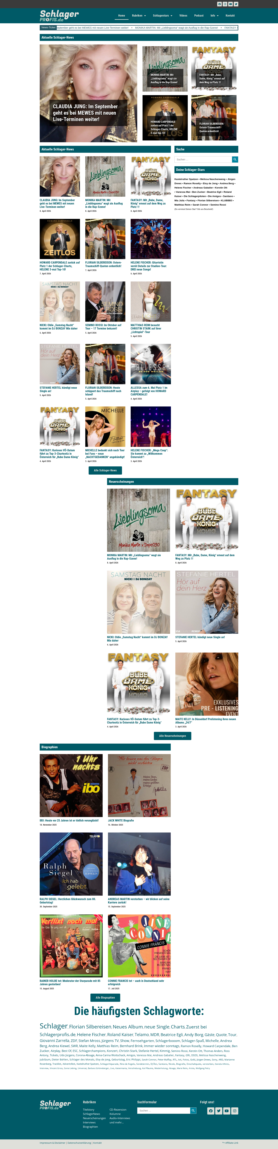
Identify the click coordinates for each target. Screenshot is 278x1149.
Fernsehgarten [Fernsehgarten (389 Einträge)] (142, 1040)
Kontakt (230, 15)
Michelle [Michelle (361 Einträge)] (212, 1040)
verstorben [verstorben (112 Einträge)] (208, 1063)
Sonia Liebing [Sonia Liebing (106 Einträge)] (70, 1068)
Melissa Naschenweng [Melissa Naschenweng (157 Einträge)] (212, 1055)
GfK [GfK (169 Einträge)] (188, 1055)
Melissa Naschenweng (212, 179)
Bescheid (208, 209)
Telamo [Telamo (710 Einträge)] (142, 1034)
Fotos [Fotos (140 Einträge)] (186, 1059)
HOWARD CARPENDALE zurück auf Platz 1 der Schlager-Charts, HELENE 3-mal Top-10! (60, 266)
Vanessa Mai (183, 192)
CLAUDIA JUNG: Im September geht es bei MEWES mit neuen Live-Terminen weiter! (96, 27)
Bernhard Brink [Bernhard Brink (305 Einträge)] (131, 1046)
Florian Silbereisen (208, 200)
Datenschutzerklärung (79, 1142)
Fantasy (191, 200)
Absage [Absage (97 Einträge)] (172, 1068)
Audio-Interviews (120, 1118)
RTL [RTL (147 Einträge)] (175, 1059)
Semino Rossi (218, 204)
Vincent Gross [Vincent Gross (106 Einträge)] (56, 1068)
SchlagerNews (91, 1114)
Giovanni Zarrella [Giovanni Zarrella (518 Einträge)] (54, 1040)
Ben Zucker (198, 192)
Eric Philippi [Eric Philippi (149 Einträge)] (133, 1059)
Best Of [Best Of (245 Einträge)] (66, 1051)
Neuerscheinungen (94, 1118)
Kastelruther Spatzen (186, 179)
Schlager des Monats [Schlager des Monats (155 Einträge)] (82, 1059)
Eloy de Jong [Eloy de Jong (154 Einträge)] (103, 1059)
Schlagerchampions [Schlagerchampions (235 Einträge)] (92, 1051)
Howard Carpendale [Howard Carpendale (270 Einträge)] (216, 1046)
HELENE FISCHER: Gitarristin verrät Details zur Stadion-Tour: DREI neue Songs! (149, 266)
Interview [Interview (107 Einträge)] (44, 1068)
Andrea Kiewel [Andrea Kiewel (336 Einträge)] (59, 1046)
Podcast (199, 15)
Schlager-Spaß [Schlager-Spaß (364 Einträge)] (193, 1040)
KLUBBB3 (226, 200)
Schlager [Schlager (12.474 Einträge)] (54, 1026)
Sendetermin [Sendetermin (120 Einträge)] (142, 1063)
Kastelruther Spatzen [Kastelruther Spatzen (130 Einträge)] (88, 1063)
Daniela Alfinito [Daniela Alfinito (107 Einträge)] (222, 1064)
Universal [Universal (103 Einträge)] (82, 1068)
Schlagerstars (162, 15)
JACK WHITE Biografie (121, 820)
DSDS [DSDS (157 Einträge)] (194, 1055)
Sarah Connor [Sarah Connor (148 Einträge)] (149, 1059)
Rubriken (139, 15)
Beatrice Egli (214, 192)
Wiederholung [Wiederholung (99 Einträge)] (161, 1068)
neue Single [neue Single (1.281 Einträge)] (156, 1026)
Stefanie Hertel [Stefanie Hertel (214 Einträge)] (148, 1051)
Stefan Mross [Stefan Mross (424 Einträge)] (89, 1040)
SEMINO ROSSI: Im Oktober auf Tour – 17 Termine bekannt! (103, 326)
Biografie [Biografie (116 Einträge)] (180, 1063)
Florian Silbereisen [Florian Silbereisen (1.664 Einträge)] (90, 1026)
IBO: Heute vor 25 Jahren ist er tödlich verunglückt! (69, 820)
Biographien (90, 1126)
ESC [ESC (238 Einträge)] (75, 1051)
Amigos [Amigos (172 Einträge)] (131, 1055)
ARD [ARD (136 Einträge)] (221, 1059)
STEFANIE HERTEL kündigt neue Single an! (200, 637)
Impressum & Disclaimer (52, 1142)
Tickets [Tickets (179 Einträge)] (54, 1055)
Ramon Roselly (192, 183)
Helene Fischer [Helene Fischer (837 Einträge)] (91, 1034)
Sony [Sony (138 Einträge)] (214, 1059)
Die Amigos (214, 196)
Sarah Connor (200, 204)
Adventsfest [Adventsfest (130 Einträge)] (69, 1063)
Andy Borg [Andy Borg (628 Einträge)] (193, 1034)
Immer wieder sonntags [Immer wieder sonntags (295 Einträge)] (161, 1046)
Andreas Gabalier (203, 187)
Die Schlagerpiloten (195, 196)
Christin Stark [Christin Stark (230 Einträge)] (128, 1051)
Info (215, 15)
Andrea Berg (227, 183)
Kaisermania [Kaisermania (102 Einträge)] (121, 1068)
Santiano (228, 196)
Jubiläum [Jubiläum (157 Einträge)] (45, 1059)
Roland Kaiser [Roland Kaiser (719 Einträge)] (120, 1034)
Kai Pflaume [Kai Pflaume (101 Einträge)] (147, 1068)
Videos (183, 15)
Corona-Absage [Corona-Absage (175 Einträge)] (85, 1055)
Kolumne (115, 1114)
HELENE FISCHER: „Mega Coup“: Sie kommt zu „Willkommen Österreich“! (149, 454)
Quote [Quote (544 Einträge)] (221, 1034)
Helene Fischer (182, 187)
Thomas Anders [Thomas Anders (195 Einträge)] (213, 1051)
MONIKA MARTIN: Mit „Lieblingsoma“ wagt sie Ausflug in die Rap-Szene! (192, 27)
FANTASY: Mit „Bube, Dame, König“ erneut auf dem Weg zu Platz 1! (212, 78)
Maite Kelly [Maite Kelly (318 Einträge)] (87, 1046)
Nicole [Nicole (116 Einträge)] (172, 1063)
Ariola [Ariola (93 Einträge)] (191, 1068)
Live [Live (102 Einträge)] (112, 1068)
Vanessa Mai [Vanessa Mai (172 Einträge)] (144, 1055)
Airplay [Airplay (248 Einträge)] (55, 1051)
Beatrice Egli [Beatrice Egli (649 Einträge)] (172, 1034)
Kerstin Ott (221, 187)
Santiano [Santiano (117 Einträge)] (163, 1063)
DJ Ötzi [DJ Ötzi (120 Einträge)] (154, 1063)
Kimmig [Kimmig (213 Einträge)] (165, 1051)
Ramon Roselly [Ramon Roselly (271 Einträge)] (191, 1046)
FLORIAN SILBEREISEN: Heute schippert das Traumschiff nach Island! (103, 391)
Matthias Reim (182, 204)
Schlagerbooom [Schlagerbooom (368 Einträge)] (167, 1040)
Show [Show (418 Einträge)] (124, 1040)
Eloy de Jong (210, 183)
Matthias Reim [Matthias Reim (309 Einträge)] (107, 1046)
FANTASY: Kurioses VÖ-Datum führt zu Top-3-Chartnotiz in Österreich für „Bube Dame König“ (59, 454)
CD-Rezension (118, 1109)
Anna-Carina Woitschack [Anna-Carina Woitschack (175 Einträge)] (110, 1055)
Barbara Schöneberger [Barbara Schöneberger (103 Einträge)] (98, 1068)
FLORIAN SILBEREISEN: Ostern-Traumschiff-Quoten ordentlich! (211, 127)
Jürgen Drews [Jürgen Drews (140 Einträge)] (203, 1059)
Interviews (89, 1122)
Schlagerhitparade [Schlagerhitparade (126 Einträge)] (109, 1063)
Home (121, 15)
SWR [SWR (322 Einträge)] (74, 1046)
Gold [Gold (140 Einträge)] (192, 1059)
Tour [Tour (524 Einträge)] (232, 1034)
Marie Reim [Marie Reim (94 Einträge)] (182, 1068)
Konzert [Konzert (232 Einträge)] (112, 1051)
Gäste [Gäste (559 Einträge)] (210, 1034)
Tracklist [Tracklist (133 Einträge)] (56, 1063)
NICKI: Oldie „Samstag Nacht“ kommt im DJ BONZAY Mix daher (58, 326)
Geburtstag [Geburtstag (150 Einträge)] (118, 1059)
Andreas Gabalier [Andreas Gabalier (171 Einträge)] (163, 1055)
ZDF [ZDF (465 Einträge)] (74, 1040)
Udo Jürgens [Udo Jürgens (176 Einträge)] (67, 1055)
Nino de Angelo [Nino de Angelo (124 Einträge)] (127, 1063)
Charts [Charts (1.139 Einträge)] (178, 1027)
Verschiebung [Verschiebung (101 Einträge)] (134, 1068)
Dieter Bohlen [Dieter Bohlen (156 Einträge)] (60, 1059)
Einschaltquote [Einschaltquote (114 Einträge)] (194, 1063)
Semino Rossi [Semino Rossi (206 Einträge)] (179, 1051)
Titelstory (88, 1109)
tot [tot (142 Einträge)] (179, 1059)
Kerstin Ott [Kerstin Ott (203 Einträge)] (195, 1051)
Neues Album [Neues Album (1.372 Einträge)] (128, 1026)
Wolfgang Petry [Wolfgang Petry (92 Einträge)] (203, 1068)
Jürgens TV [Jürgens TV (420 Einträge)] (110, 1040)
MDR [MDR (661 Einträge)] (154, 1034)
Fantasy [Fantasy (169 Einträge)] (179, 1055)
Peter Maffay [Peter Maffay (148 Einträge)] (164, 1059)
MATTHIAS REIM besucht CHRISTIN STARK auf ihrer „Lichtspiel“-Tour (146, 328)
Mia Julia (179, 200)
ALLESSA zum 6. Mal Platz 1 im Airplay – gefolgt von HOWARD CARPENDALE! (149, 391)
